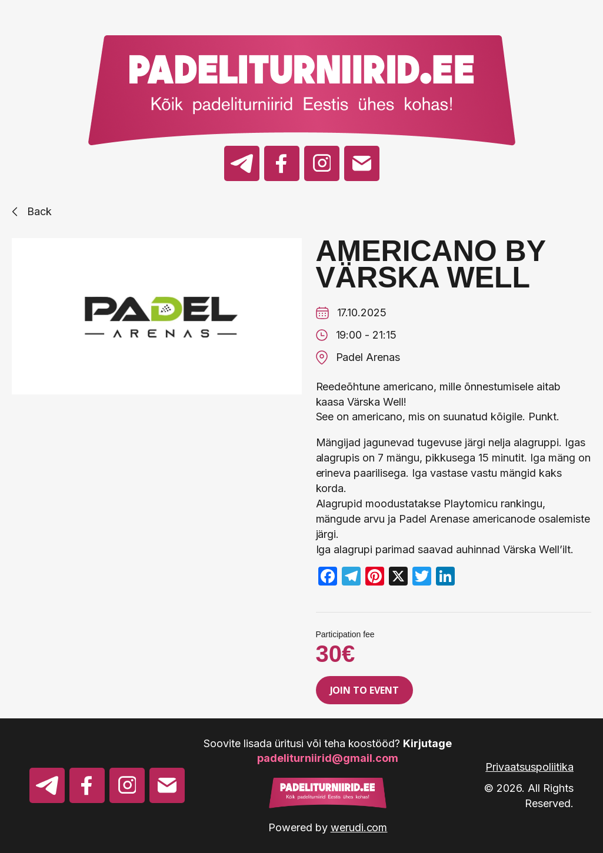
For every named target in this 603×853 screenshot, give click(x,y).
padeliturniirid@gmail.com (327, 758)
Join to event (364, 690)
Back (32, 211)
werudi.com (359, 827)
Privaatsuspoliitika (529, 767)
